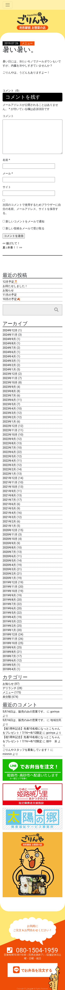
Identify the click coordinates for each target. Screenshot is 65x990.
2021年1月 (9, 525)
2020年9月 (9, 543)
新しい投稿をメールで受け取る (25, 228)
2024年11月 (10, 334)
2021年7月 (9, 499)
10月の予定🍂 (11, 299)
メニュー (27, 43)
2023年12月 (10, 373)
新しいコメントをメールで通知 (25, 221)
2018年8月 (9, 651)
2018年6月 (9, 660)
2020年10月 (10, 539)
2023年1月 (9, 421)
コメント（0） (12, 90)
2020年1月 (9, 578)
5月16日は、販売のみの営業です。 (24, 711)
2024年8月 (9, 343)
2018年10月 (10, 643)
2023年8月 (9, 391)
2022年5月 (9, 456)
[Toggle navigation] (7, 4)
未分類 (7, 696)
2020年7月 (9, 552)
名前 (6, 160)
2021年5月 (9, 508)
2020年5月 (9, 560)
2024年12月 (10, 330)
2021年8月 (9, 495)
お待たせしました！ (15, 286)
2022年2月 (9, 469)
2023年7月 (9, 395)
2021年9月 (9, 491)
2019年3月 (9, 621)
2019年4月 (9, 617)
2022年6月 (9, 452)
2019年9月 (9, 595)
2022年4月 (9, 460)
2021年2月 (9, 521)
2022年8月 (9, 443)
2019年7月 (9, 604)
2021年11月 (10, 482)
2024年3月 (9, 360)
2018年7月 (9, 656)
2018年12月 (10, 634)
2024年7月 (9, 347)
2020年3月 (9, 569)
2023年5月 (9, 404)
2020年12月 (10, 530)
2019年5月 (9, 612)
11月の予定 (10, 294)
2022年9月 (9, 439)
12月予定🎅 (10, 281)
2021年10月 (10, 486)
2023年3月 (9, 413)
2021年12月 (10, 478)
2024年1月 (9, 369)
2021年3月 (9, 517)
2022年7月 (9, 447)
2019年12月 (10, 582)
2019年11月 (10, 586)
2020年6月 (9, 556)
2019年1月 (9, 630)
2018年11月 (10, 638)
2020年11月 (10, 534)
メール (8, 173)
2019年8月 (9, 599)
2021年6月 (9, 504)
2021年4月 (9, 512)
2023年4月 (9, 408)
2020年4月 (9, 565)
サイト (7, 187)
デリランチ (9, 688)
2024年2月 (9, 365)
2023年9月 (9, 386)
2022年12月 (10, 426)
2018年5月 (9, 664)
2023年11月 (10, 378)
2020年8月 (9, 547)
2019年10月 (10, 591)
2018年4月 (9, 669)
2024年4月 (9, 356)
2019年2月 (9, 625)
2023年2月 (9, 417)
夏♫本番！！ (11, 247)
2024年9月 (9, 339)
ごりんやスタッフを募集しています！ (26, 749)
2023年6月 (9, 400)
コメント (8, 116)
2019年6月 (9, 608)
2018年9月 (9, 647)
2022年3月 (9, 465)
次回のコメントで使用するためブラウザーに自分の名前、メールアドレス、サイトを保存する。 (32, 209)
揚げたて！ (13, 243)
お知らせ (8, 290)
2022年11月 (10, 430)
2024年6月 (9, 352)
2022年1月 (9, 473)
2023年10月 (10, 382)
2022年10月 (10, 434)
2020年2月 (9, 573)
